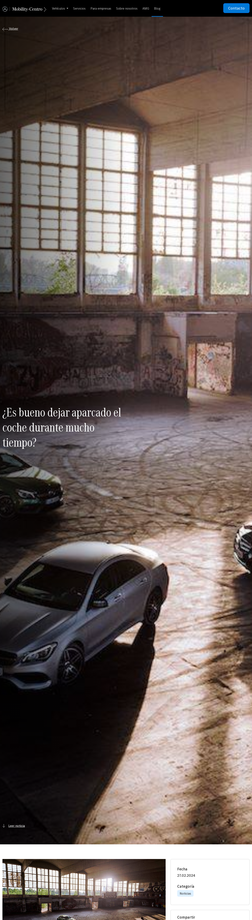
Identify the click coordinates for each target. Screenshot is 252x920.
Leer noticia (13, 825)
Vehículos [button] (59, 8)
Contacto (236, 8)
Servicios (79, 8)
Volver (10, 28)
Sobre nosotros (127, 8)
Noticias (185, 893)
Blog (157, 8)
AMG (145, 8)
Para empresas (100, 8)
